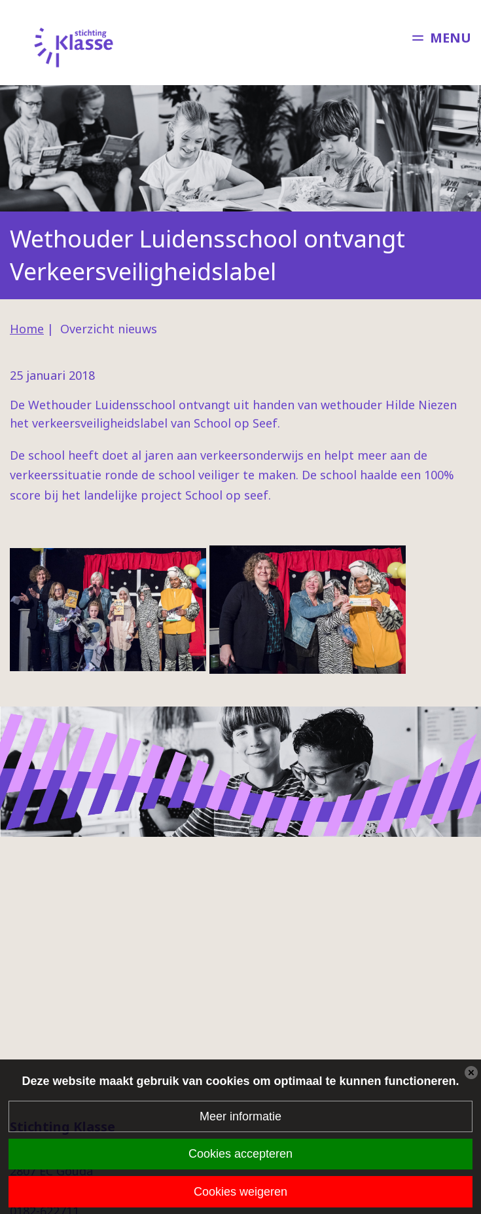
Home (27, 329)
